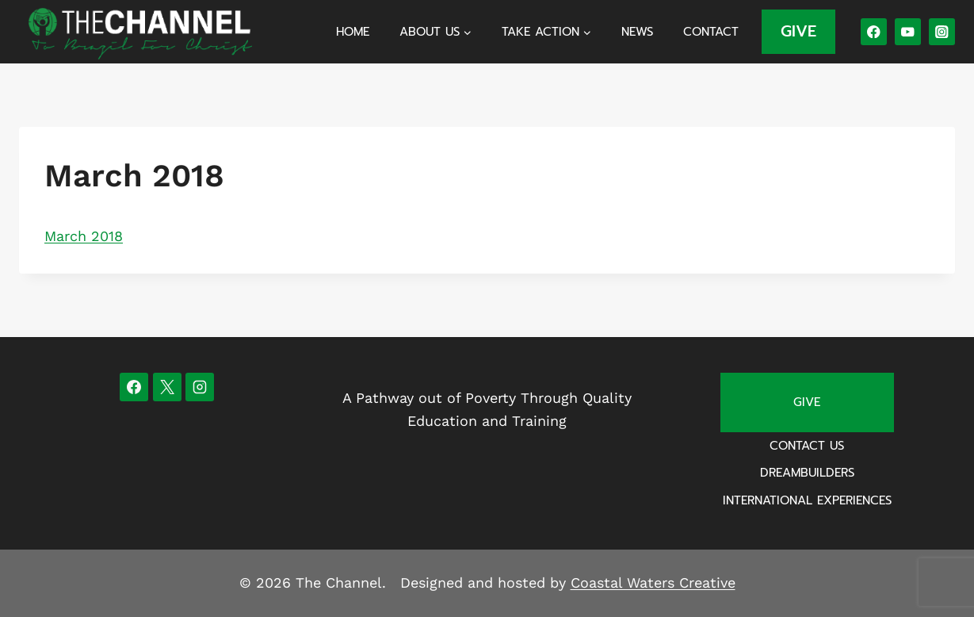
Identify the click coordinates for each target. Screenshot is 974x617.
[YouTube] (908, 31)
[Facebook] (874, 31)
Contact (711, 31)
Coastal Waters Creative (653, 582)
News (637, 31)
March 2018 (83, 236)
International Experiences (807, 500)
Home (352, 31)
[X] (167, 387)
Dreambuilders (807, 472)
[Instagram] (942, 31)
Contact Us (807, 445)
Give (806, 402)
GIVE (798, 31)
